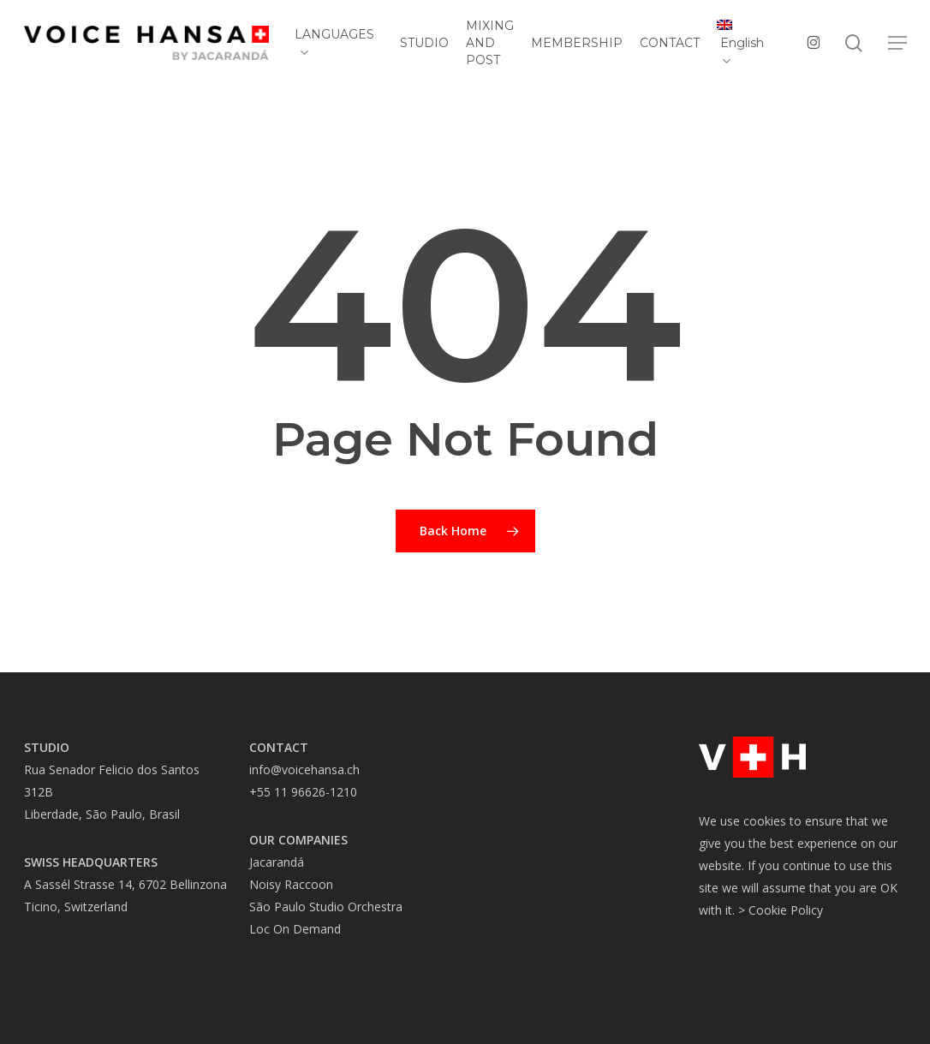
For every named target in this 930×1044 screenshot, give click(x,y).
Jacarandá (276, 862)
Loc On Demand (295, 929)
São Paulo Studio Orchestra (325, 906)
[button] (897, 43)
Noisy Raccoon (291, 884)
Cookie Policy (785, 910)
